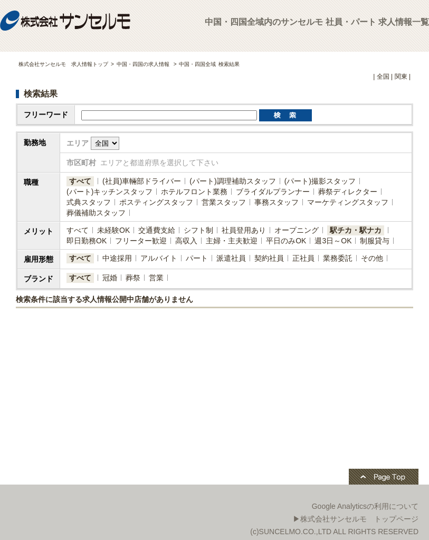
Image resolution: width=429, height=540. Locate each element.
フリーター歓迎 (141, 240)
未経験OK (113, 230)
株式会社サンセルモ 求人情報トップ (63, 64)
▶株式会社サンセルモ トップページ (355, 519)
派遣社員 (231, 258)
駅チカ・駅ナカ (356, 230)
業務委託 (337, 258)
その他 (372, 258)
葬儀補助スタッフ (96, 213)
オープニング (296, 230)
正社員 (303, 258)
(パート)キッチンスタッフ (109, 191)
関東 (401, 76)
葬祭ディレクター (347, 191)
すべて (80, 181)
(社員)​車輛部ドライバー (141, 181)
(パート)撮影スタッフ (320, 181)
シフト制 (198, 230)
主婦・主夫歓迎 (232, 240)
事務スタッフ (276, 202)
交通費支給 (156, 230)
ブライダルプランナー (273, 191)
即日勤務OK (86, 240)
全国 (383, 76)
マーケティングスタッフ (347, 202)
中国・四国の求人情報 (144, 64)
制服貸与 (374, 240)
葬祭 (133, 277)
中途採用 (117, 258)
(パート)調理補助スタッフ (232, 181)
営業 (156, 277)
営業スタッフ (224, 202)
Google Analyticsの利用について (365, 506)
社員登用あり (244, 230)
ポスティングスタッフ (156, 202)
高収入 (186, 240)
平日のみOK (286, 240)
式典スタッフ (88, 202)
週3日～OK (332, 240)
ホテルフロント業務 (194, 191)
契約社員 (269, 258)
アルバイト (158, 258)
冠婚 (109, 277)
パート (197, 258)
